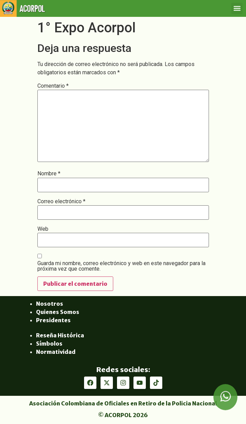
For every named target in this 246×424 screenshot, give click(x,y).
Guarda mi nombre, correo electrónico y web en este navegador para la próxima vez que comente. (121, 266)
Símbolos (49, 343)
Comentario (53, 86)
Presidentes (53, 320)
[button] (237, 8)
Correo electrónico (61, 201)
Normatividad (55, 351)
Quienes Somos (57, 311)
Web (42, 229)
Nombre (48, 173)
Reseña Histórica (60, 335)
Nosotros (49, 303)
